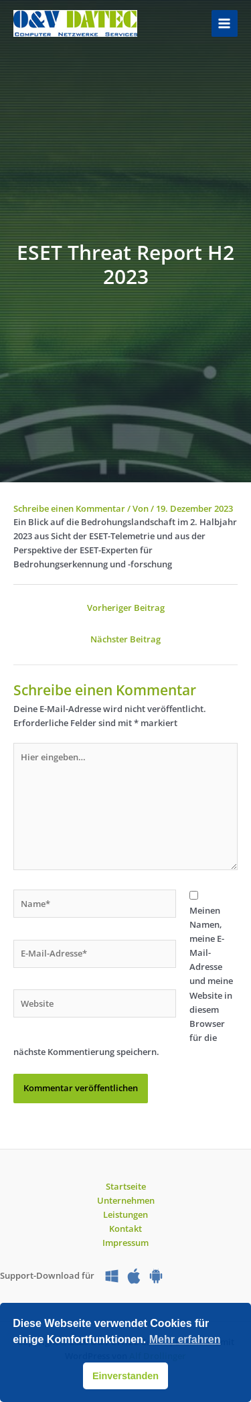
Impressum (125, 1243)
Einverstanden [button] (125, 1376)
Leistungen (125, 1214)
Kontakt (125, 1228)
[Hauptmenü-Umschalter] (225, 23)
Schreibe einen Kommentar (69, 508)
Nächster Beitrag (125, 639)
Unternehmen (126, 1200)
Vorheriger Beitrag (126, 608)
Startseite (126, 1186)
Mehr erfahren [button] (185, 1339)
